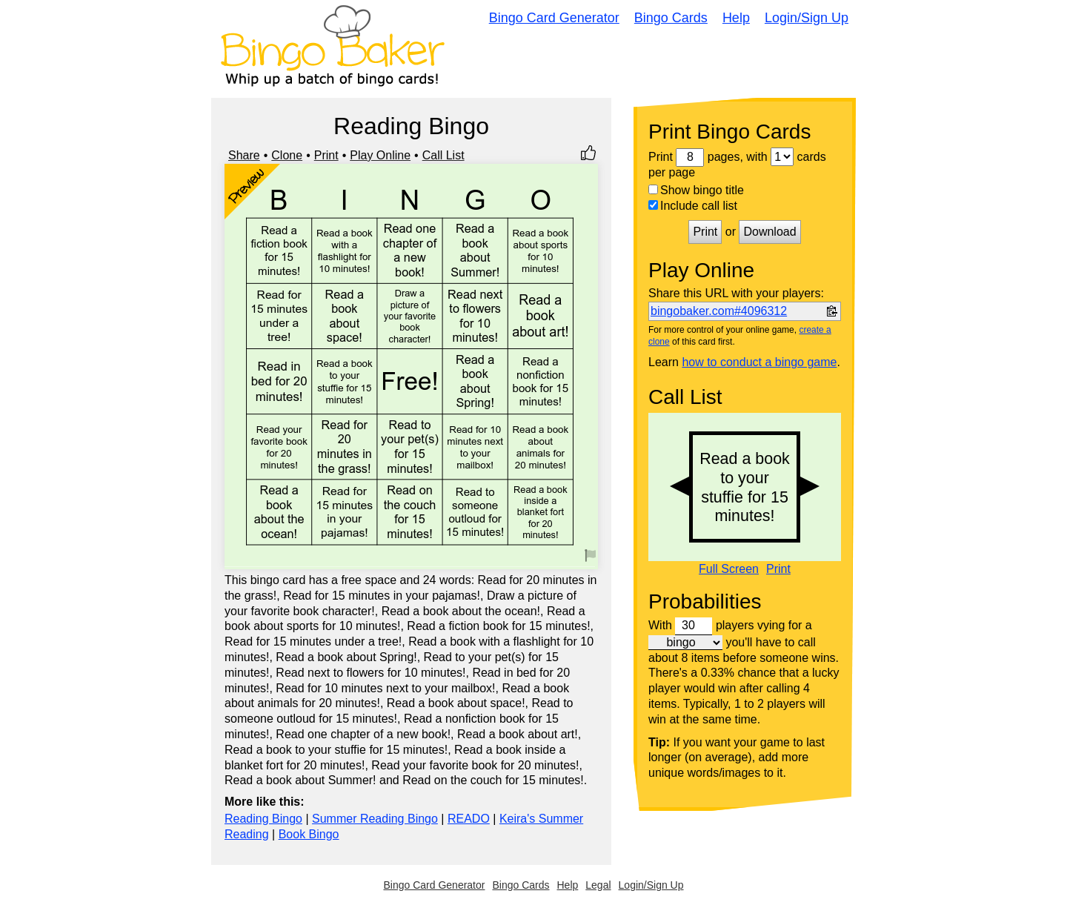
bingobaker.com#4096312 (719, 311)
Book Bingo (309, 834)
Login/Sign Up (806, 17)
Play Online (380, 155)
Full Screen (729, 569)
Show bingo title (696, 190)
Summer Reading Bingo (375, 818)
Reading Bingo (263, 818)
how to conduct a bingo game (759, 362)
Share (244, 155)
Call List (443, 155)
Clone (286, 155)
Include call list (692, 205)
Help (736, 17)
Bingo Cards (671, 17)
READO (469, 818)
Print (326, 155)
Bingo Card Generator (554, 17)
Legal (598, 885)
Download (769, 231)
